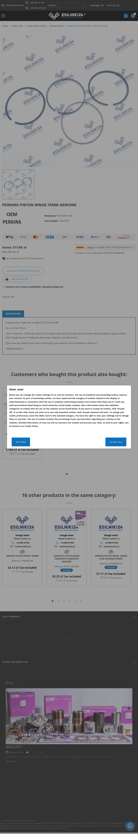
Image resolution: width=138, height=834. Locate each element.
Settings (28, 442)
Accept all (109, 442)
